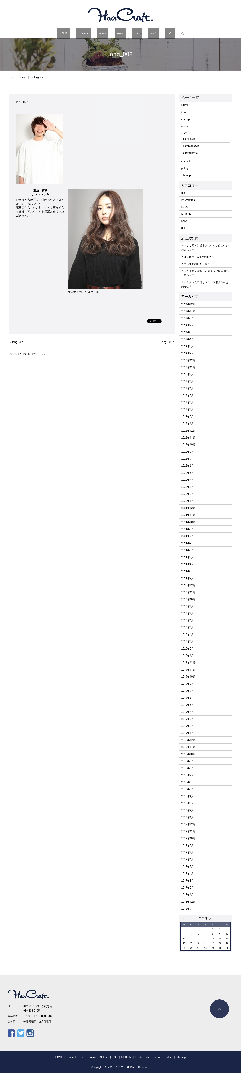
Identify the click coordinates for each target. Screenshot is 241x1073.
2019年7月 (187, 690)
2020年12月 (188, 585)
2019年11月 (188, 669)
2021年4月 (187, 564)
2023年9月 (187, 374)
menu (106, 33)
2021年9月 (187, 528)
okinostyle (189, 138)
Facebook (11, 1033)
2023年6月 (187, 388)
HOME (77, 33)
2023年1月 (187, 423)
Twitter (20, 1033)
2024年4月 (187, 339)
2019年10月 (188, 676)
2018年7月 (187, 775)
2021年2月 (187, 578)
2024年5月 (187, 332)
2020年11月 (188, 592)
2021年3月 (187, 571)
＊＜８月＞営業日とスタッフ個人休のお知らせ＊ (205, 284)
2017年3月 (187, 880)
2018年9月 (187, 761)
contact (185, 161)
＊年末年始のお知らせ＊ (195, 263)
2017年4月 (187, 873)
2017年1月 (187, 894)
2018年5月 (187, 789)
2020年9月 (187, 606)
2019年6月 (187, 697)
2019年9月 (187, 683)
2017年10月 (188, 838)
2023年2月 (187, 416)
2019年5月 (187, 704)
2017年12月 (188, 824)
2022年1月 (187, 500)
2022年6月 (187, 465)
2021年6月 (187, 550)
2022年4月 (187, 479)
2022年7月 (187, 458)
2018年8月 (187, 767)
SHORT (185, 228)
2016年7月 (187, 908)
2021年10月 (188, 522)
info (156, 33)
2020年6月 (187, 620)
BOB (183, 192)
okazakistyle (190, 152)
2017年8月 (187, 845)
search (166, 33)
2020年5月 (187, 627)
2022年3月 (187, 486)
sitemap (186, 175)
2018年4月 (187, 796)
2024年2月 (187, 353)
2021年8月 (187, 535)
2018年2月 (187, 810)
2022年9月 (187, 451)
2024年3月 (187, 346)
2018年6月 (187, 782)
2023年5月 (187, 395)
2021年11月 (188, 514)
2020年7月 (187, 613)
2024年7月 (187, 325)
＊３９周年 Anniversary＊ (197, 256)
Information (188, 199)
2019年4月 (187, 711)
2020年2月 (187, 648)
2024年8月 (187, 317)
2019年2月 (187, 725)
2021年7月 (187, 543)
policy (184, 168)
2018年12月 (188, 739)
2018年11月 (188, 746)
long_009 (166, 342)
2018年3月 (187, 803)
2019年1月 (187, 732)
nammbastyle (191, 145)
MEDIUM (186, 214)
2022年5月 (187, 472)
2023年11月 (188, 367)
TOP (14, 77)
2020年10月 (188, 599)
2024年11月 (188, 311)
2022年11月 (188, 437)
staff (144, 33)
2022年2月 (187, 493)
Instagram (30, 1033)
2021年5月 (187, 557)
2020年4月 (187, 634)
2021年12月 (188, 507)
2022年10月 (188, 444)
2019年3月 (187, 718)
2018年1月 (187, 817)
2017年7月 (187, 852)
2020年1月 (187, 655)
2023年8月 (187, 381)
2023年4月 (187, 402)
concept (92, 33)
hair (131, 33)
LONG (25, 77)
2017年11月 (188, 831)
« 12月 (185, 918)
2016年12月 (188, 901)
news (119, 33)
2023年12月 (188, 360)
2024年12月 (188, 304)
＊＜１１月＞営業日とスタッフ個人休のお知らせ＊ (205, 273)
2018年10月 (188, 754)
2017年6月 (187, 859)
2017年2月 (187, 887)
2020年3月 (187, 641)
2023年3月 (187, 409)
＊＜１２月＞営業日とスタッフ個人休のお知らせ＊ (205, 247)
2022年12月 (188, 430)
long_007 (17, 342)
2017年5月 (187, 866)
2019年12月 (188, 662)
